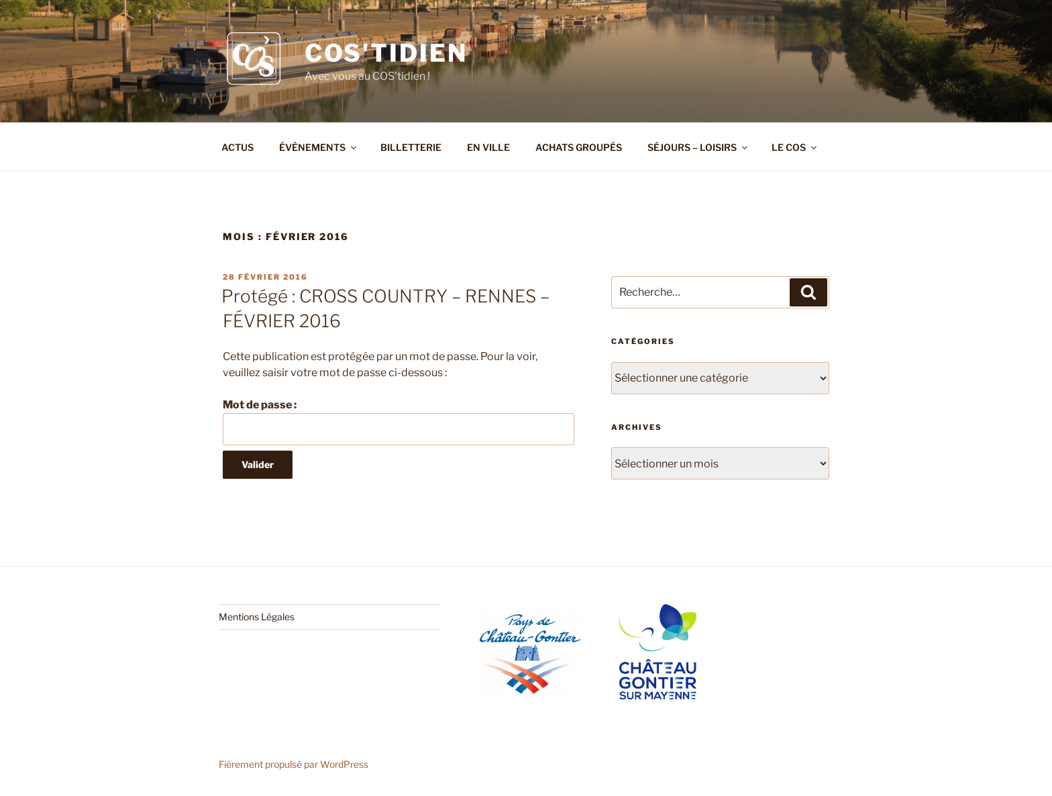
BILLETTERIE (410, 147)
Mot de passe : (398, 421)
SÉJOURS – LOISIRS (698, 147)
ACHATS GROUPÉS (578, 147)
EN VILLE (488, 147)
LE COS (795, 147)
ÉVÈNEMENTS (318, 147)
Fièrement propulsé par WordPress (293, 764)
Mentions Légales (257, 616)
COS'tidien (386, 53)
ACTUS (237, 147)
